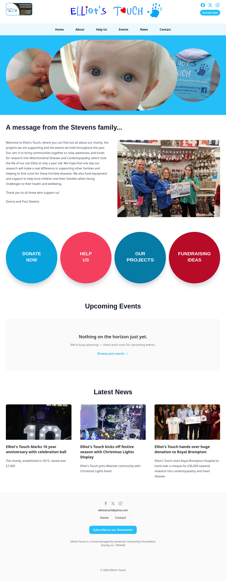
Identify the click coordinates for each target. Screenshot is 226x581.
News (144, 29)
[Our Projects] (140, 257)
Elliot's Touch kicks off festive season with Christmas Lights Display (107, 451)
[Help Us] (86, 257)
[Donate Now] (31, 257)
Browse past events (113, 354)
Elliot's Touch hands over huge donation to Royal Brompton (182, 449)
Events (123, 29)
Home (59, 29)
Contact (165, 29)
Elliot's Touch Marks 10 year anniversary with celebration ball (36, 449)
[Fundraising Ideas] (194, 257)
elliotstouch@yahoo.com (113, 510)
